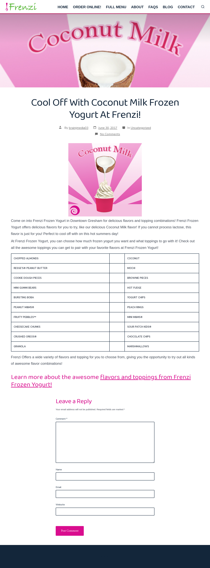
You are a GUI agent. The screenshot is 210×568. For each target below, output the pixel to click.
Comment (61, 418)
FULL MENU (116, 7)
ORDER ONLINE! (87, 7)
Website (60, 504)
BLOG (168, 7)
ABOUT (137, 7)
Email (58, 487)
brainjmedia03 (78, 128)
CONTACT (186, 7)
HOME (63, 7)
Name (59, 469)
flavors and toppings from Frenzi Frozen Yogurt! (101, 381)
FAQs (153, 7)
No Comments (110, 134)
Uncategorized (141, 128)
